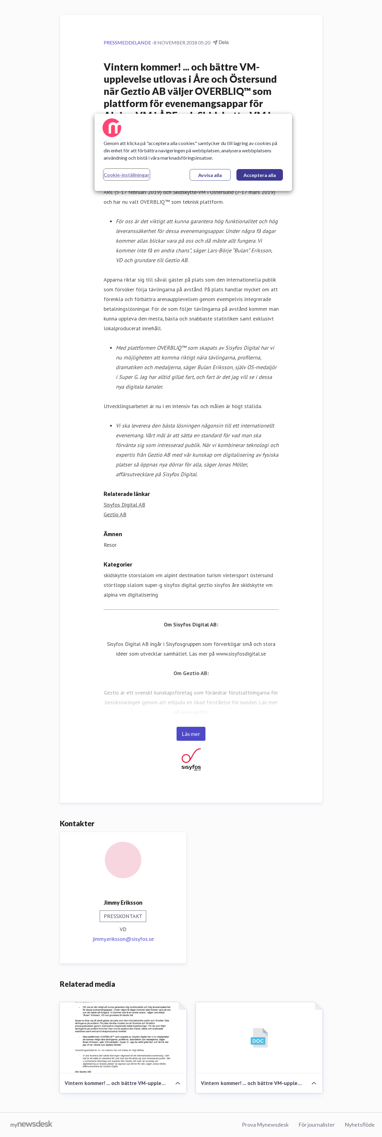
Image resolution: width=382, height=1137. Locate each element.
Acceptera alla (259, 175)
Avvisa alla (210, 175)
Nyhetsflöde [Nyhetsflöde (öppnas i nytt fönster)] (360, 1124)
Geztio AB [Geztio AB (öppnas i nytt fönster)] (115, 514)
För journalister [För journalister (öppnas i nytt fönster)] (316, 1124)
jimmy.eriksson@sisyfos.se (123, 938)
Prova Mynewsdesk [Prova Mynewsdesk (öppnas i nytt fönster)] (265, 1124)
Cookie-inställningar (127, 175)
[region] (193, 152)
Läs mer (191, 733)
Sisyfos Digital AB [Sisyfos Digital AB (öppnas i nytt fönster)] (124, 504)
